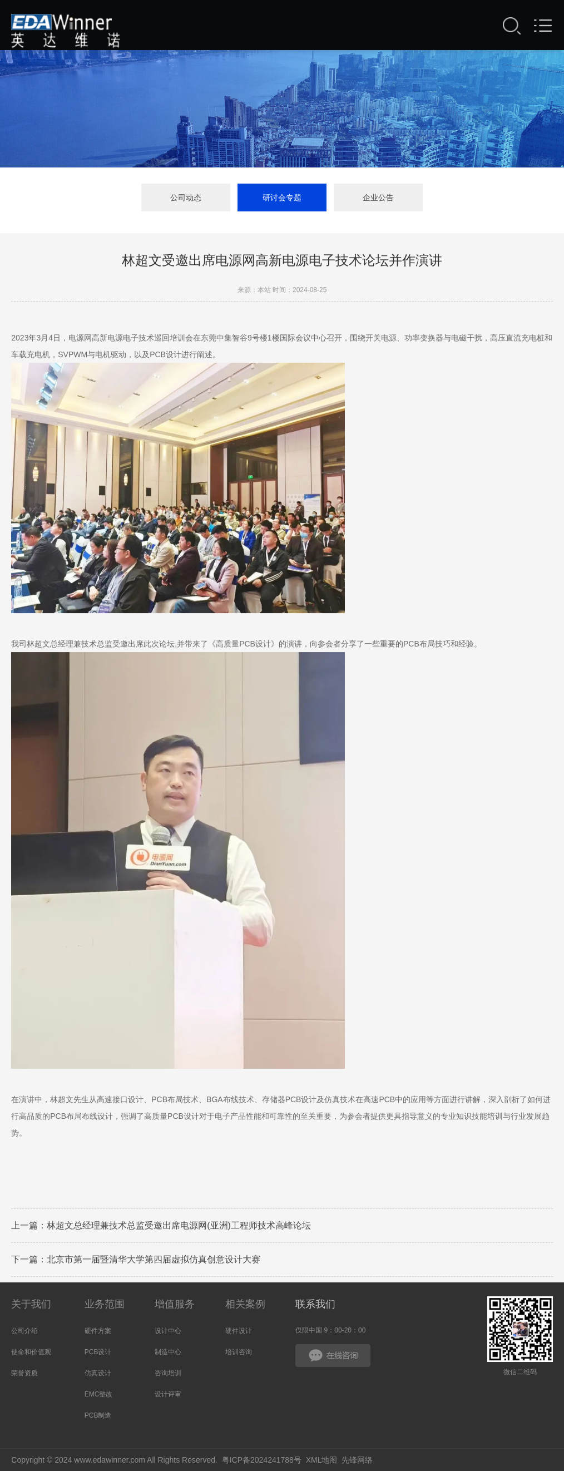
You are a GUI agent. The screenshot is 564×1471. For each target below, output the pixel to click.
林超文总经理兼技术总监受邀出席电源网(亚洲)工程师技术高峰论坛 (179, 1227)
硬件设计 (238, 1331)
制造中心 (168, 1352)
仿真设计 (98, 1373)
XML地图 (322, 1459)
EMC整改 (99, 1394)
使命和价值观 (31, 1352)
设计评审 (168, 1394)
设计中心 (168, 1331)
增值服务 (175, 1304)
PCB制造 (98, 1415)
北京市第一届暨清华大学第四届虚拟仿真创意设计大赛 (153, 1261)
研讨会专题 (282, 198)
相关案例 (245, 1304)
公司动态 (185, 198)
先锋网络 (357, 1459)
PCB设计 (98, 1352)
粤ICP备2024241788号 (261, 1459)
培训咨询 (238, 1352)
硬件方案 (98, 1331)
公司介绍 (24, 1331)
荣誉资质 (24, 1373)
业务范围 (105, 1304)
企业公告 (378, 198)
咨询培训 (168, 1373)
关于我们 (31, 1304)
